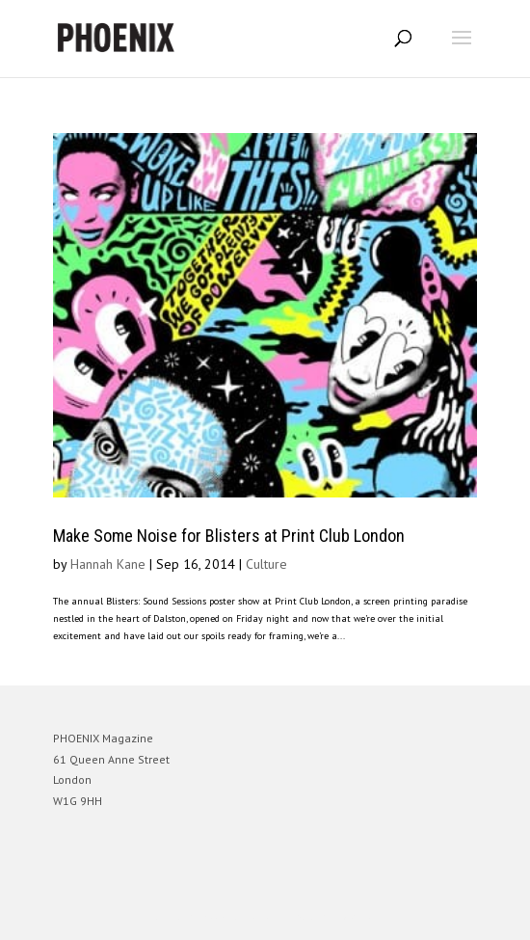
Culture (266, 564)
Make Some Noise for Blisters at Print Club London (229, 535)
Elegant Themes (238, 916)
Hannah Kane (108, 564)
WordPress (358, 916)
